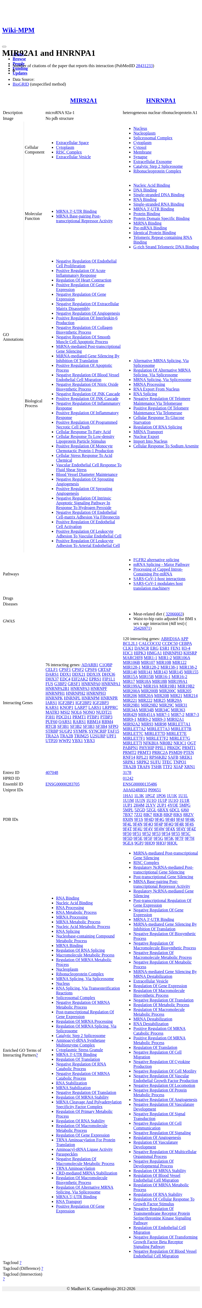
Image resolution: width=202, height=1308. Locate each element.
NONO (89, 712)
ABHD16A (170, 638)
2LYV (150, 805)
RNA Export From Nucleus (156, 389)
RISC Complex (69, 152)
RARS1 (79, 721)
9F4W (159, 829)
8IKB (158, 814)
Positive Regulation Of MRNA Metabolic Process (159, 1040)
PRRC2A (160, 752)
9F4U (137, 829)
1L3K (139, 795)
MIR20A (145, 695)
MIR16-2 (179, 676)
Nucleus (140, 128)
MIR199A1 (178, 681)
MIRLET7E (176, 733)
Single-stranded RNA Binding (158, 204)
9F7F (179, 838)
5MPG (185, 805)
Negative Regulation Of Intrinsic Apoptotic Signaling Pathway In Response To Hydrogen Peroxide (84, 503)
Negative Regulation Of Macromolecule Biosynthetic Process (164, 945)
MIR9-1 (130, 719)
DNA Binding (145, 190)
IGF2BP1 (66, 702)
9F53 (156, 833)
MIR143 (160, 672)
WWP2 (65, 740)
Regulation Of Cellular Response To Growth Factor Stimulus (163, 1201)
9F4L (127, 824)
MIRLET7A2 (134, 729)
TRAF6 (143, 766)
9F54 (166, 833)
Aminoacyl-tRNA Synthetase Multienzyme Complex (80, 1042)
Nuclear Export (146, 436)
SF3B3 (88, 726)
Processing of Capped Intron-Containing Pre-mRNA (158, 571)
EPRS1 (95, 679)
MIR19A (150, 686)
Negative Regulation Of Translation (86, 1092)
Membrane (142, 152)
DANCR (141, 648)
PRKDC (174, 748)
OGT (191, 743)
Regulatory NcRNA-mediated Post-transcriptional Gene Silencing (163, 869)
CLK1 (128, 648)
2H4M (138, 805)
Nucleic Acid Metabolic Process (83, 926)
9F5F (148, 838)
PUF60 (51, 721)
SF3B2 (76, 726)
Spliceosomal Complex (153, 138)
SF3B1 (63, 726)
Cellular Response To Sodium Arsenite (166, 446)
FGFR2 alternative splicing (156, 559)
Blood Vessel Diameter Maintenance (87, 474)
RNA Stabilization (71, 1083)
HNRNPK (54, 698)
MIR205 (184, 691)
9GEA (128, 843)
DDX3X (94, 674)
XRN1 (189, 766)
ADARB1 (89, 665)
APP (184, 638)
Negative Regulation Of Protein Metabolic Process (160, 1092)
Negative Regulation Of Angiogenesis (88, 313)
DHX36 (108, 674)
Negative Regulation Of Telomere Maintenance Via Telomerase (161, 401)
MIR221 (130, 700)
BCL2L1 (130, 643)
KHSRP (190, 653)
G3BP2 (60, 684)
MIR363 (178, 710)
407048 (52, 772)
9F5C (185, 833)
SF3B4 (101, 726)
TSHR (156, 766)
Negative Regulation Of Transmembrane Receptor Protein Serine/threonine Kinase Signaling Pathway (162, 1215)
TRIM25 (81, 736)
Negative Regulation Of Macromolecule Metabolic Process (85, 1161)
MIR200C (167, 691)
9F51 (137, 833)
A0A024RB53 (135, 790)
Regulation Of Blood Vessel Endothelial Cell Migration (156, 1177)
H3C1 (128, 653)
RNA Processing (70, 907)
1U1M (128, 800)
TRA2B (66, 736)
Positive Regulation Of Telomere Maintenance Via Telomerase (161, 410)
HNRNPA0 (90, 684)
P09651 (154, 790)
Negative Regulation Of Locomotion (164, 1085)
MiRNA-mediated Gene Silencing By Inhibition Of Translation (87, 358)
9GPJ (139, 843)
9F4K (190, 819)
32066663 (174, 614)
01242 (128, 778)
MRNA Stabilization (73, 1087)
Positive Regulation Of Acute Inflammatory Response (80, 273)
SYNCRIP (97, 731)
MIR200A (131, 691)
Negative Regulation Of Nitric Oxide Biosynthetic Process (87, 386)
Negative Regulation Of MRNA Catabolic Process (83, 1075)
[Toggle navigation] (4, 46)
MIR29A (174, 700)
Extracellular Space (72, 142)
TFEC (167, 762)
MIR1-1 (151, 657)
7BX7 (128, 814)
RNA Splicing (145, 394)
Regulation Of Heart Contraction (83, 280)
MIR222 (145, 700)
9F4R (179, 824)
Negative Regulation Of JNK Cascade (88, 394)
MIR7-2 (178, 714)
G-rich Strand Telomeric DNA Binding (166, 247)
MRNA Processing (149, 384)
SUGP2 (65, 731)
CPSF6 (91, 669)
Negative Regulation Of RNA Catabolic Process (81, 1066)
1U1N (140, 800)
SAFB (173, 757)
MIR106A (181, 657)
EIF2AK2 (80, 679)
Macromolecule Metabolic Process (85, 955)
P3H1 (50, 717)
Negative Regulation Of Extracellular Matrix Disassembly (87, 306)
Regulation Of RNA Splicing (157, 427)
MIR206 (130, 695)
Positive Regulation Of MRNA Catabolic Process (159, 1030)
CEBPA (185, 643)
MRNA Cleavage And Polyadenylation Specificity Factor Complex (89, 1104)
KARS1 (52, 707)
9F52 (146, 833)
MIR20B (161, 695)
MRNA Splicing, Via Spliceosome (162, 379)
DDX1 (65, 674)
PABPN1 (130, 748)
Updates (20, 73)
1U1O (151, 800)
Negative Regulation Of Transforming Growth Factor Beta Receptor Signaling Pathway (165, 1242)
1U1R (184, 800)
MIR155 (191, 672)
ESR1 (164, 648)
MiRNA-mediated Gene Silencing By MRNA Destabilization (165, 974)
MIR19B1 (167, 686)
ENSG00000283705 (63, 784)
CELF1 (52, 669)
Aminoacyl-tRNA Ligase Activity (84, 1149)
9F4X (170, 829)
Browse (19, 59)
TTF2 (167, 766)
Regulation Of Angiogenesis (157, 1137)
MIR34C (162, 710)
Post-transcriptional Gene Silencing (163, 877)
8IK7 (147, 814)
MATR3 (52, 712)
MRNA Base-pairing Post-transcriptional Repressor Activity (84, 218)
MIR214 (190, 695)
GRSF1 (74, 684)
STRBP (52, 731)
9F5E (138, 838)
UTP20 (52, 740)
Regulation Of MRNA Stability (82, 1097)
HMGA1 (154, 653)
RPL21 (142, 757)
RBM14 (94, 721)
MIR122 (179, 662)
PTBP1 (93, 717)
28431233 (144, 65)
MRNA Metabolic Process (78, 922)
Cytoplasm (65, 147)
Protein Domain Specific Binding (161, 218)
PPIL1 (160, 748)
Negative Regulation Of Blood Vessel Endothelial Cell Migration (87, 377)
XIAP (178, 766)
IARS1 (51, 702)
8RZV (188, 814)
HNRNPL (72, 698)
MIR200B (149, 691)
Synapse (140, 157)
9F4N (137, 824)
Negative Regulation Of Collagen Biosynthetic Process (84, 329)
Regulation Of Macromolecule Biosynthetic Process (82, 1180)
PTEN (188, 752)
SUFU (155, 762)
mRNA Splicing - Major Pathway (161, 564)
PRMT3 (144, 752)
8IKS (177, 814)
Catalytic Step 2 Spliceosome (158, 166)
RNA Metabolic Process (76, 912)
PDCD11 (63, 717)
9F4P (158, 824)
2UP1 (161, 805)
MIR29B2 (149, 705)
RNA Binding (144, 199)
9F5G (158, 838)
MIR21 (176, 695)
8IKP (168, 814)
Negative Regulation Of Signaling (162, 1133)
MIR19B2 (186, 686)
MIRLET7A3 (158, 729)
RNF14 (129, 757)
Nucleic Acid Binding (151, 185)
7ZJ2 (138, 814)
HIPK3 (140, 653)
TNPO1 (179, 762)
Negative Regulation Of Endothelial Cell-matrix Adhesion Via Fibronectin (88, 514)
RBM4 (107, 721)
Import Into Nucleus (150, 441)
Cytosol (140, 147)
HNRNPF (98, 688)
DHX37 (52, 679)
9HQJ (161, 843)
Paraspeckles (67, 1154)
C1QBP (105, 665)
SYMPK (80, 731)
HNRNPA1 (161, 100)
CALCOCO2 (150, 643)
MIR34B (146, 710)
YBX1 (77, 740)
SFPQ (113, 726)
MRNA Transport (148, 432)
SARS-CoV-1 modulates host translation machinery (158, 585)
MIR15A (130, 676)
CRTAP (104, 669)
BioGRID (21, 84)
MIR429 (130, 714)
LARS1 (94, 707)
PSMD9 (176, 752)
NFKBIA (151, 743)
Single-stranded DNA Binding (158, 195)
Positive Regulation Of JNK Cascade (87, 398)
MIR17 (129, 681)
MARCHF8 (133, 657)
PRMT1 (79, 717)
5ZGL (151, 810)
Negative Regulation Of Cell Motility (164, 1071)
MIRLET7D (154, 733)
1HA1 (128, 795)
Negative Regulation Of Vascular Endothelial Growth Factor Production (165, 1078)
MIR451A (146, 714)
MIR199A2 (132, 686)
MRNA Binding (69, 945)
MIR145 (176, 672)
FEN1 (175, 648)
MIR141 (145, 672)
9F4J (180, 819)
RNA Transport (69, 1201)
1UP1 (127, 805)
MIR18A (143, 681)
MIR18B (159, 681)
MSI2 (65, 712)
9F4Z (191, 829)
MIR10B (163, 662)
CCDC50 (170, 643)
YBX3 (89, 740)
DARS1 (52, 674)
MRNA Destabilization (152, 1019)
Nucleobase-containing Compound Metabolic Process (85, 938)
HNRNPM (90, 698)
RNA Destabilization (151, 1023)
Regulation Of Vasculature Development (155, 1144)
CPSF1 (65, 669)
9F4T (127, 829)
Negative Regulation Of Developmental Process (153, 1163)
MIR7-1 (163, 714)
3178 (127, 772)
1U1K (172, 795)
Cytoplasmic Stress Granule (79, 1050)
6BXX (163, 810)
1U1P (162, 800)
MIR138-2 (188, 667)
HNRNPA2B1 (57, 688)
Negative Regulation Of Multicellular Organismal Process (164, 1154)
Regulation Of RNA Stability (80, 1121)
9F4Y (181, 829)
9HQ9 (150, 843)
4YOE (173, 805)
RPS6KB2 (158, 757)
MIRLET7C (133, 733)
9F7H (189, 838)
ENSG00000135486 (140, 784)
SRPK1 (129, 762)
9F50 (127, 833)
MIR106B (131, 662)
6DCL (174, 810)
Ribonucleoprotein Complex (157, 171)
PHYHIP (146, 748)
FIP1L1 (108, 679)
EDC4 (65, 679)
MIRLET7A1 (179, 724)
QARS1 (65, 721)
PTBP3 (106, 717)
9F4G (159, 819)
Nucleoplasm (144, 133)
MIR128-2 (151, 667)
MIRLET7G (179, 738)
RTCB (51, 726)
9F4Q (168, 824)
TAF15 (113, 731)
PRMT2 (130, 752)
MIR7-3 (192, 714)
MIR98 (160, 724)
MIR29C (166, 705)
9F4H (170, 819)
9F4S (189, 824)
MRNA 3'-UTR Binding (76, 211)
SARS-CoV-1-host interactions (159, 578)
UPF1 (111, 736)
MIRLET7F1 (134, 738)
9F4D (149, 819)
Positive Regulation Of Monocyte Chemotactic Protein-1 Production (85, 448)
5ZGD (139, 810)
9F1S (138, 819)
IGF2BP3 (101, 702)
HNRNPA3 (79, 688)
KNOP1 (67, 707)
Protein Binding (146, 213)
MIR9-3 (159, 719)
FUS (49, 684)
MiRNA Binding (147, 223)
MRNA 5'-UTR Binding (76, 1197)
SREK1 (185, 757)
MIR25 (159, 700)
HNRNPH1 (55, 693)
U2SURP (97, 736)
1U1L (183, 795)
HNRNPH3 (96, 693)
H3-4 (186, 648)
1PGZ (150, 795)
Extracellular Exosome (152, 161)
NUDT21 (104, 712)
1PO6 (161, 795)
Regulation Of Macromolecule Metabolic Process (82, 1128)
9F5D (127, 838)
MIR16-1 (163, 676)
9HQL (172, 843)
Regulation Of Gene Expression (83, 1135)
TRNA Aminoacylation (75, 1168)
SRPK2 (143, 762)
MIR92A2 (131, 724)
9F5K (169, 838)
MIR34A (130, 710)
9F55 (175, 833)
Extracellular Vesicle (73, 157)
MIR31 (181, 705)
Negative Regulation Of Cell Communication (157, 1125)
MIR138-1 (169, 667)
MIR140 (130, 672)
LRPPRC (110, 707)
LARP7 (80, 707)
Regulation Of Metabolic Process (161, 1005)
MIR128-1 (132, 667)
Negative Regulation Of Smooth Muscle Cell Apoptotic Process (83, 339)
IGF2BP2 (83, 702)
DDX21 (78, 674)
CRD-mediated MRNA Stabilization (86, 1173)
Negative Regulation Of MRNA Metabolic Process (83, 1004)
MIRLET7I (132, 743)
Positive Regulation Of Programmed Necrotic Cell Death (86, 424)
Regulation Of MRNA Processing (84, 1021)
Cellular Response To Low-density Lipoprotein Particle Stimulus (85, 438)
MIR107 (148, 662)
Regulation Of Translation (78, 1059)
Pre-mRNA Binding (150, 228)
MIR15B (146, 676)
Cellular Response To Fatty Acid (83, 432)
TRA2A (52, 736)
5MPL (128, 810)
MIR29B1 (131, 705)
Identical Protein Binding (154, 232)
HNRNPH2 (75, 693)
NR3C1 (179, 743)
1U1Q (173, 800)
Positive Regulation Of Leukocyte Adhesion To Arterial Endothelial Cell (88, 543)
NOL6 (76, 712)
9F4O (148, 824)
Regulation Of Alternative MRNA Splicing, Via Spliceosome (162, 372)
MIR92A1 (83, 100)
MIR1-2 (165, 657)
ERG (154, 648)
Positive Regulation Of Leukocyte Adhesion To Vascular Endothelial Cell (89, 533)
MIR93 (147, 724)
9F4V (148, 829)
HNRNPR (109, 698)
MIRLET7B (181, 729)
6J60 (185, 810)
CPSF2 (78, 669)
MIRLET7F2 (157, 738)
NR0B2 (166, 743)
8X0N (128, 819)
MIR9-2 (144, 719)
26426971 (141, 628)
